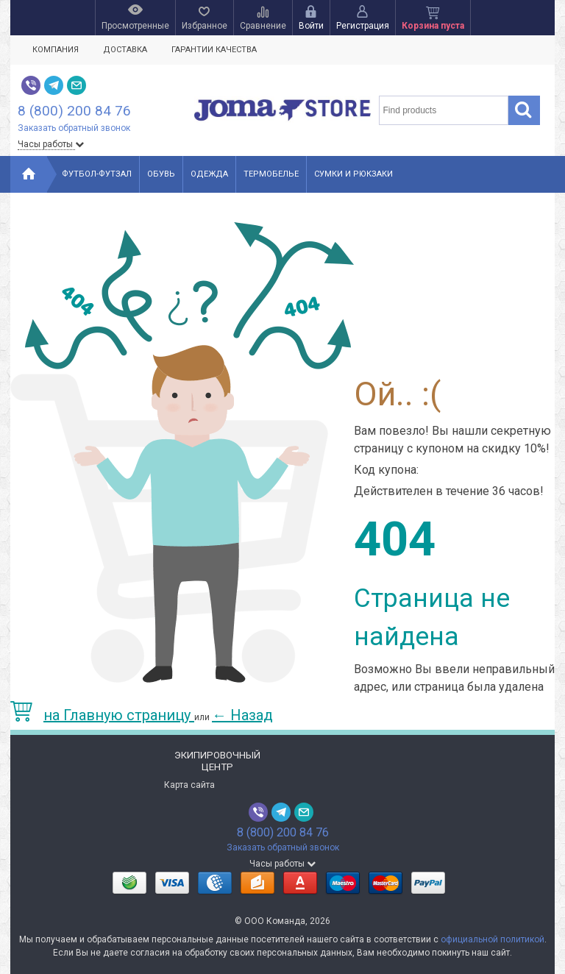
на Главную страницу (102, 715)
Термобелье (271, 174)
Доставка (125, 49)
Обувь (161, 174)
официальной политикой (492, 939)
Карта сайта (189, 785)
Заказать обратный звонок (74, 128)
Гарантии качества (214, 49)
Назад (242, 715)
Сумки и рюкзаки (353, 174)
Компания (55, 49)
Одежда (209, 174)
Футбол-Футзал (97, 174)
